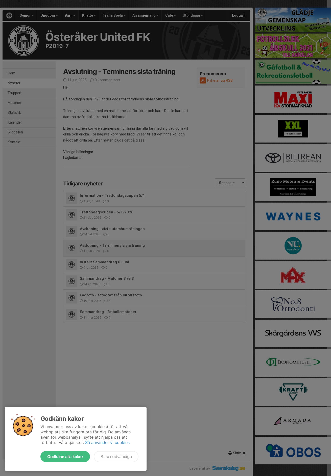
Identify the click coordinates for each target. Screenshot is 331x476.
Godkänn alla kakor (65, 456)
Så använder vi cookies (107, 442)
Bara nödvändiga (116, 456)
